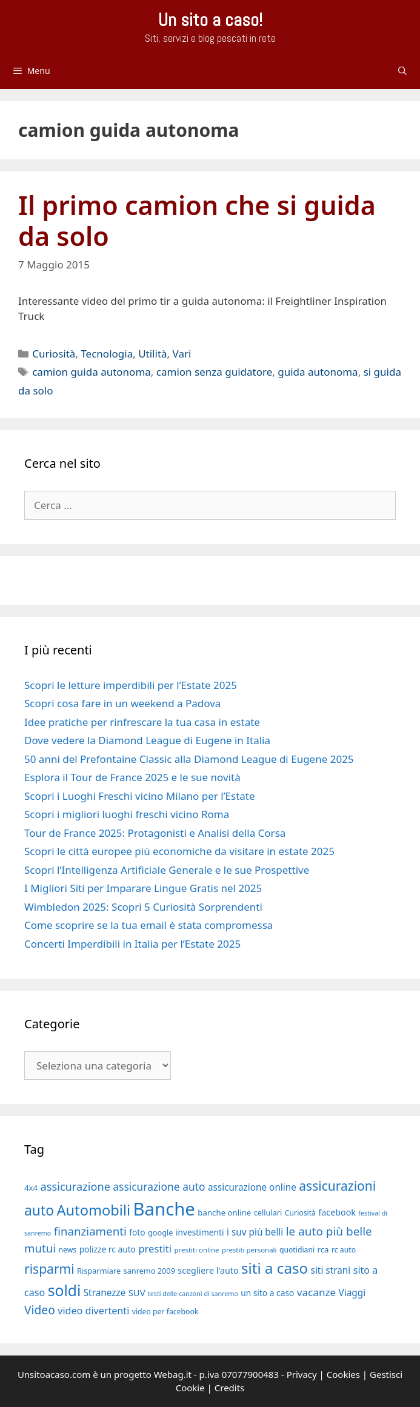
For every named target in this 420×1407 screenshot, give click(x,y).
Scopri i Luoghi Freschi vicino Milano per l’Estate (139, 796)
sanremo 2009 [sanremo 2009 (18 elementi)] (149, 1270)
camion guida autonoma (91, 372)
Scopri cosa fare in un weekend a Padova (122, 703)
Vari (182, 354)
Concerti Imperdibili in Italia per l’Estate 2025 (132, 944)
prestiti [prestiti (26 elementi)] (155, 1249)
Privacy (302, 1374)
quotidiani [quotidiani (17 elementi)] (297, 1250)
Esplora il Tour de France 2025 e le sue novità (132, 777)
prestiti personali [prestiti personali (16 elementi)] (249, 1249)
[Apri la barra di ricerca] (402, 71)
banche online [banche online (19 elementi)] (224, 1212)
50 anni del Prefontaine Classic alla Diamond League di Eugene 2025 (189, 759)
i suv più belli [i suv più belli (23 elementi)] (255, 1232)
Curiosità (53, 354)
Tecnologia (107, 354)
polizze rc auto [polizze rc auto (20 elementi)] (107, 1249)
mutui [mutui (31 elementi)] (40, 1248)
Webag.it (173, 1374)
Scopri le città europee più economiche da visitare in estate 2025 (179, 851)
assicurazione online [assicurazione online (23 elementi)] (252, 1187)
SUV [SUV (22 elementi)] (136, 1292)
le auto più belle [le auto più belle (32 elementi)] (329, 1231)
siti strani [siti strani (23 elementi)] (331, 1270)
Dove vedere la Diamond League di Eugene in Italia (147, 740)
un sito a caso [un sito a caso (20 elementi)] (267, 1293)
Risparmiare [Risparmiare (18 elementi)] (99, 1270)
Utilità (152, 354)
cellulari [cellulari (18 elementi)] (268, 1212)
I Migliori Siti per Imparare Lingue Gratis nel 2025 (143, 888)
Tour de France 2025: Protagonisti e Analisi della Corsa (154, 833)
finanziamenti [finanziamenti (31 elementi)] (90, 1231)
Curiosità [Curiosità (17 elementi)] (300, 1213)
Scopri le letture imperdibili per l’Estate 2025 (130, 685)
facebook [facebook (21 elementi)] (337, 1212)
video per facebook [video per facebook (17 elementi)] (165, 1311)
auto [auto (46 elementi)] (39, 1210)
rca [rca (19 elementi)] (323, 1249)
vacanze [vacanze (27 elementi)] (316, 1292)
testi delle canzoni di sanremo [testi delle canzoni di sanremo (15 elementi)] (193, 1293)
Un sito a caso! (210, 20)
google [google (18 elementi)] (160, 1232)
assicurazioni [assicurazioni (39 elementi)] (337, 1185)
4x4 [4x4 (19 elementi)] (31, 1187)
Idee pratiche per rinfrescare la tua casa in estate (142, 722)
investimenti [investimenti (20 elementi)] (200, 1232)
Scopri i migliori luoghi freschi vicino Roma (126, 814)
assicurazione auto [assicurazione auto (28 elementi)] (159, 1186)
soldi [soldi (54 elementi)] (64, 1290)
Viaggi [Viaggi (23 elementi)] (352, 1292)
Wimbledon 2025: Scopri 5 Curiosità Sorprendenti (143, 907)
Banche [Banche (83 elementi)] (164, 1209)
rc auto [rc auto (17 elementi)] (344, 1250)
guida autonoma (318, 372)
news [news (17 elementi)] (68, 1250)
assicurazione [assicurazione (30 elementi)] (75, 1186)
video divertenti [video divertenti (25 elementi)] (93, 1310)
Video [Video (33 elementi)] (39, 1310)
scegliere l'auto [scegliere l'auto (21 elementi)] (208, 1270)
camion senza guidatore (214, 372)
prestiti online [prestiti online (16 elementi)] (196, 1249)
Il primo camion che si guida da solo (197, 220)
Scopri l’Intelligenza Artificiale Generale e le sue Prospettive (166, 870)
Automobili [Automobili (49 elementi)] (93, 1210)
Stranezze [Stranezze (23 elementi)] (105, 1292)
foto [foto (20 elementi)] (137, 1232)
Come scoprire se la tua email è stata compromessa (148, 925)
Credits (230, 1388)
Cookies (343, 1374)
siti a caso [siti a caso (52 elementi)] (274, 1268)
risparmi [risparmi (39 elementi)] (49, 1268)
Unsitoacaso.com (54, 1374)
